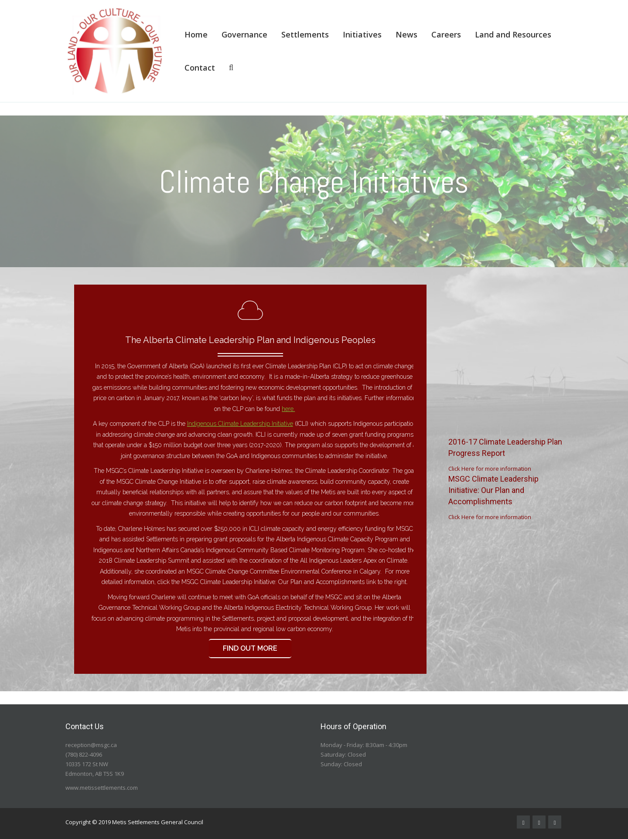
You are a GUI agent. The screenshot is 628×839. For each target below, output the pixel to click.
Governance (244, 34)
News (406, 34)
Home (196, 34)
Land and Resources (513, 34)
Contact (199, 67)
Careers (446, 34)
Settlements (305, 34)
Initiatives (362, 34)
